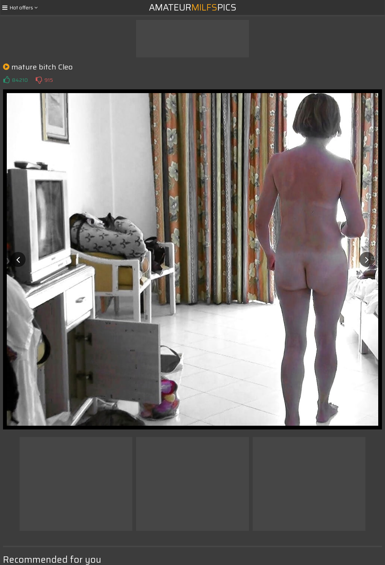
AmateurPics (192, 7)
